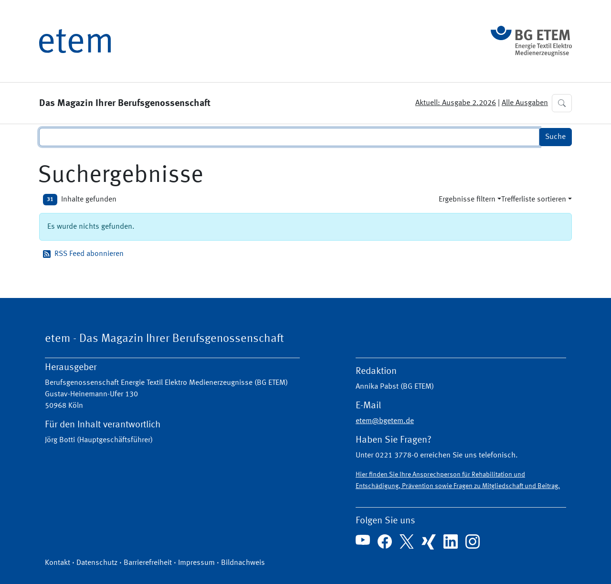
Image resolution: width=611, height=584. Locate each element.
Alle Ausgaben (525, 103)
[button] (562, 103)
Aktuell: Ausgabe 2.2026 (455, 103)
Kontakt (57, 563)
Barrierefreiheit (148, 563)
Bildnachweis (243, 563)
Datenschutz (96, 563)
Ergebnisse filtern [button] (467, 199)
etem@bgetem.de (385, 421)
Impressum (196, 563)
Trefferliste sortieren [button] (533, 199)
